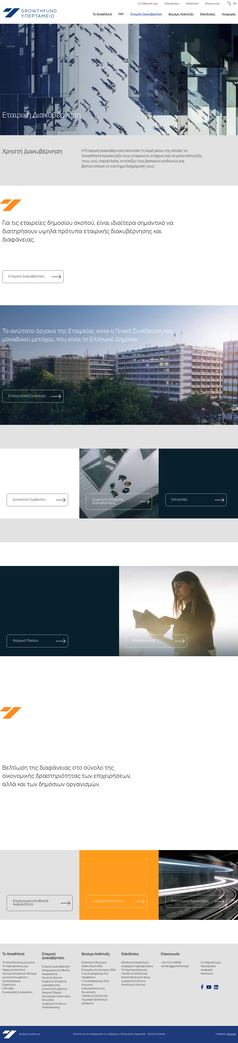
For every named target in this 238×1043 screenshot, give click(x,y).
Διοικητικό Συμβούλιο (29, 500)
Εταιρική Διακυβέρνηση (26, 276)
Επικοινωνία (170, 954)
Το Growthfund (13, 954)
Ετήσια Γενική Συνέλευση (27, 396)
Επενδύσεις (130, 954)
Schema (231, 1034)
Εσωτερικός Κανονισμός (190, 901)
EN (235, 4)
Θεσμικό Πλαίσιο (25, 641)
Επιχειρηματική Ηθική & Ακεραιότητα (30, 903)
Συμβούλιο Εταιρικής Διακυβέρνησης (108, 501)
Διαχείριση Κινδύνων (108, 901)
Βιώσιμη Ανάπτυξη (96, 954)
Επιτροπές (179, 500)
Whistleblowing (143, 641)
